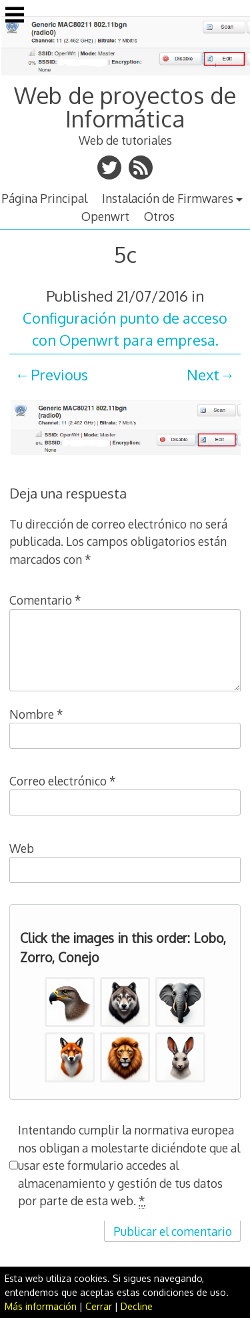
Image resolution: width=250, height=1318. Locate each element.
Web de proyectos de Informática (125, 106)
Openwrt (105, 216)
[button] (70, 1002)
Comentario (45, 600)
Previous (59, 374)
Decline (137, 1306)
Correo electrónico (62, 780)
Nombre (36, 714)
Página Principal (44, 198)
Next (203, 374)
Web (21, 848)
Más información (41, 1306)
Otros (159, 216)
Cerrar (98, 1306)
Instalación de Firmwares (167, 198)
